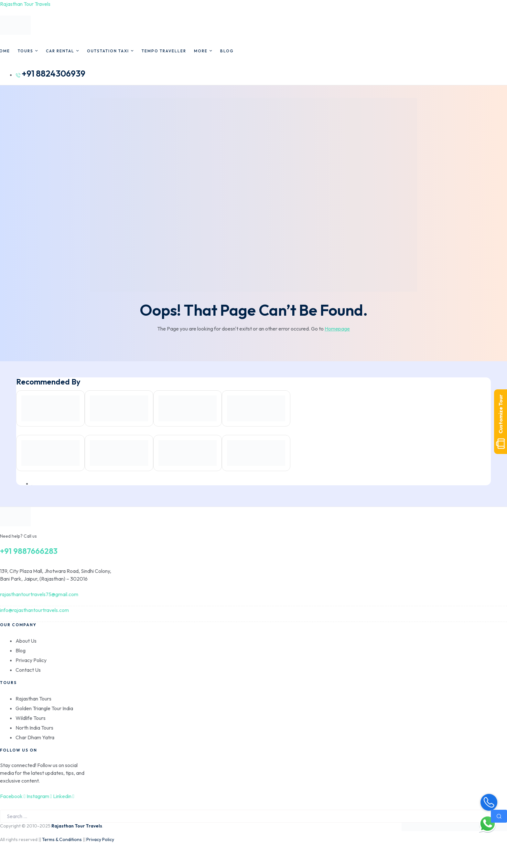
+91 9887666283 (29, 551)
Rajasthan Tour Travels (25, 4)
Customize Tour (500, 422)
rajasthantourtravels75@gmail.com (39, 594)
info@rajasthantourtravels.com (34, 610)
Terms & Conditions (62, 839)
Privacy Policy (100, 839)
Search (499, 816)
